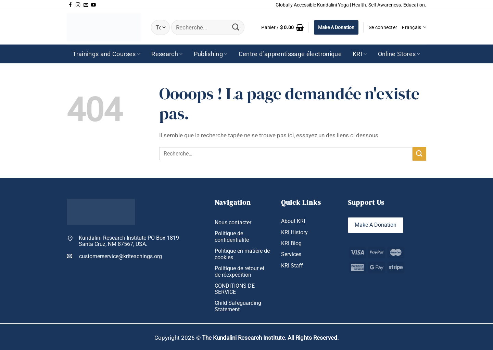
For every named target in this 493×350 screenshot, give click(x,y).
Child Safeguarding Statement (238, 306)
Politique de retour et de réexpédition (239, 271)
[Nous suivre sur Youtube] (93, 5)
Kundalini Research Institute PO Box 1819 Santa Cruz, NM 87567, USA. (129, 241)
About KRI (293, 221)
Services (291, 254)
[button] (282, 27)
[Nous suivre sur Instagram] (78, 5)
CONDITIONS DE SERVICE (235, 289)
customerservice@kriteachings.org (114, 256)
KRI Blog (291, 243)
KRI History (294, 232)
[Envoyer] (235, 27)
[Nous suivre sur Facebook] (70, 5)
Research (166, 54)
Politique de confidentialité (232, 236)
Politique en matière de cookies (242, 254)
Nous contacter (233, 222)
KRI (360, 54)
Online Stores (399, 54)
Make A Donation (336, 27)
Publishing (211, 54)
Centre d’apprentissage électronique (290, 54)
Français (414, 27)
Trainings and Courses (106, 54)
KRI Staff (292, 265)
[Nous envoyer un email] (86, 5)
